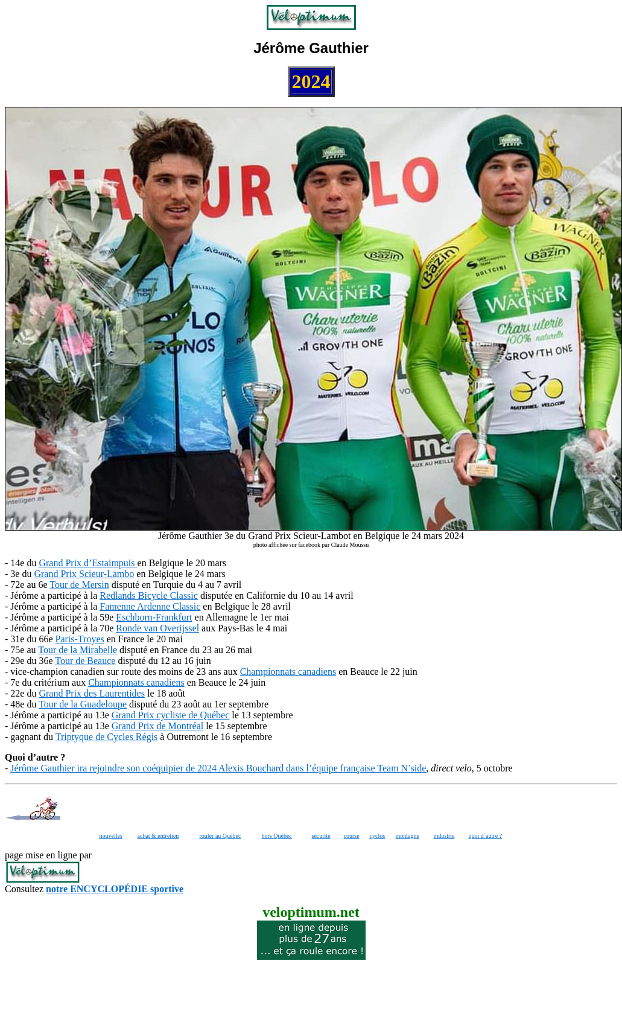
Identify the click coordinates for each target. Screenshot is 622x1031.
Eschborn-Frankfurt (154, 617)
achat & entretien (158, 835)
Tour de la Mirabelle (77, 650)
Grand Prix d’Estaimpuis (88, 563)
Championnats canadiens (288, 671)
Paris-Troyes (80, 639)
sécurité (321, 835)
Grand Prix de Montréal (157, 726)
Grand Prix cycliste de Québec (170, 715)
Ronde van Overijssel (157, 628)
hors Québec (277, 835)
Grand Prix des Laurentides (92, 693)
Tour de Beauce (85, 661)
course (352, 835)
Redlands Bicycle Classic (149, 595)
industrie (444, 835)
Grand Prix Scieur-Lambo (84, 574)
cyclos (378, 835)
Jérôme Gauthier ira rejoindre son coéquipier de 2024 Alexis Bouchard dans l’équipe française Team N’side (218, 768)
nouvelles (111, 835)
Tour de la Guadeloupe (83, 704)
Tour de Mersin (79, 584)
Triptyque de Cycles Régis (107, 737)
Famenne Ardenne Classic (150, 606)
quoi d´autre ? (486, 835)
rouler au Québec (220, 835)
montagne (407, 835)
